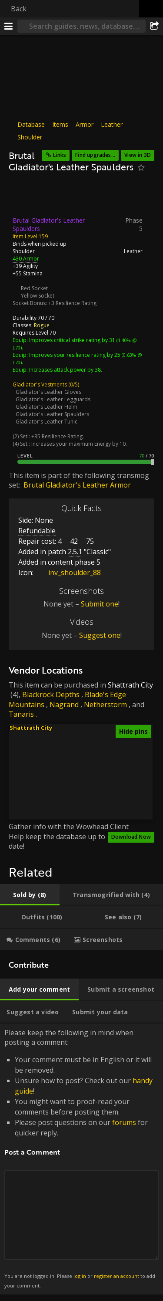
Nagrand (64, 704)
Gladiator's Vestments (40, 384)
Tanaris (21, 714)
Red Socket (34, 287)
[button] (92, 793)
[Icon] (23, 196)
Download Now (131, 836)
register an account (116, 1276)
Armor (84, 124)
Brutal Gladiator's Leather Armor (77, 485)
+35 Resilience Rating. (57, 436)
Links (59, 155)
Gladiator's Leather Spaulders (52, 413)
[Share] (154, 26)
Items (60, 124)
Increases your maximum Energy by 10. (79, 443)
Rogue (42, 325)
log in (79, 1276)
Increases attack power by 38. (65, 369)
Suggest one (99, 635)
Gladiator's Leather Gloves (48, 391)
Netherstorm (105, 704)
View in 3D (137, 155)
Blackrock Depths (51, 694)
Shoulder (29, 137)
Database (31, 124)
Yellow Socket (37, 295)
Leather (112, 124)
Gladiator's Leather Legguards (53, 399)
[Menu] (8, 26)
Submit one (99, 604)
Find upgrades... (95, 155)
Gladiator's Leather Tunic (46, 421)
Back (19, 9)
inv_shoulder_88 (68, 572)
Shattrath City (130, 685)
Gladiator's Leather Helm (46, 406)
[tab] (30, 895)
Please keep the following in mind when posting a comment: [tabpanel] (81, 1159)
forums (124, 1122)
